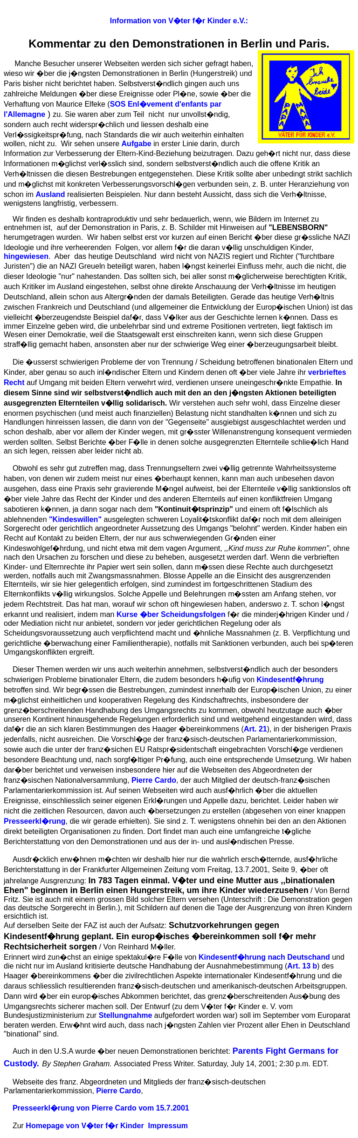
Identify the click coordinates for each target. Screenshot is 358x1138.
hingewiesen (26, 256)
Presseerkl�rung (35, 821)
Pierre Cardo (153, 780)
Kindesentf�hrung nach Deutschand (264, 957)
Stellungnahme (125, 1015)
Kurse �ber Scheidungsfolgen (171, 614)
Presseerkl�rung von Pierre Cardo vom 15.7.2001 (101, 1108)
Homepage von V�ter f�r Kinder (85, 1126)
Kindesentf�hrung (290, 680)
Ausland (50, 194)
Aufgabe (136, 144)
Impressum (168, 1126)
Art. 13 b (302, 966)
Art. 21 (255, 729)
